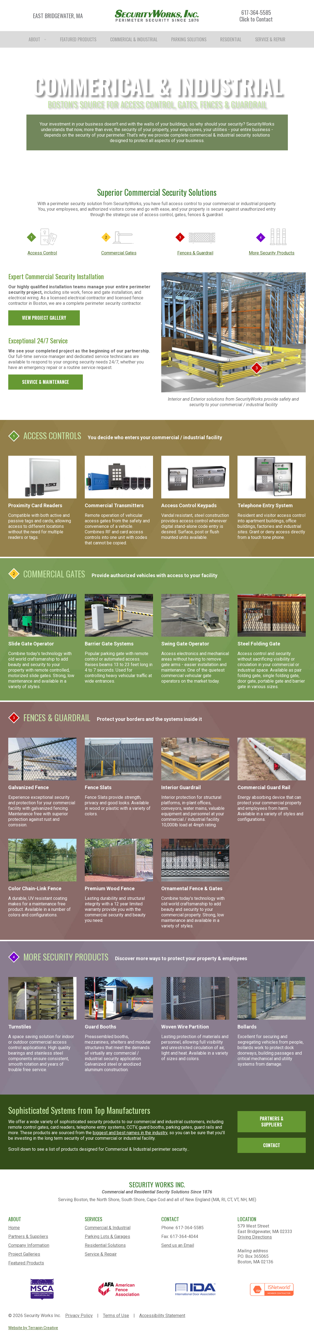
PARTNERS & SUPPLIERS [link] (271, 1121)
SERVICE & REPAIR (270, 39)
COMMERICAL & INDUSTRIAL (133, 39)
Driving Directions (254, 1237)
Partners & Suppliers (28, 1236)
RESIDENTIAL (230, 39)
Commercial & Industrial (107, 1227)
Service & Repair (101, 1254)
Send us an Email (177, 1245)
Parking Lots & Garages (107, 1236)
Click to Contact (256, 19)
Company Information (28, 1245)
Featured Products (26, 1263)
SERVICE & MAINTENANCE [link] (45, 382)
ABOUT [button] (37, 39)
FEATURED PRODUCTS (78, 39)
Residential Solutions (105, 1245)
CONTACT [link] (271, 1145)
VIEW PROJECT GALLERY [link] (44, 317)
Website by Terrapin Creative (33, 1328)
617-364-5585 (256, 12)
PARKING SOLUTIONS (188, 39)
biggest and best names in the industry (130, 1132)
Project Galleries (24, 1254)
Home (14, 1227)
